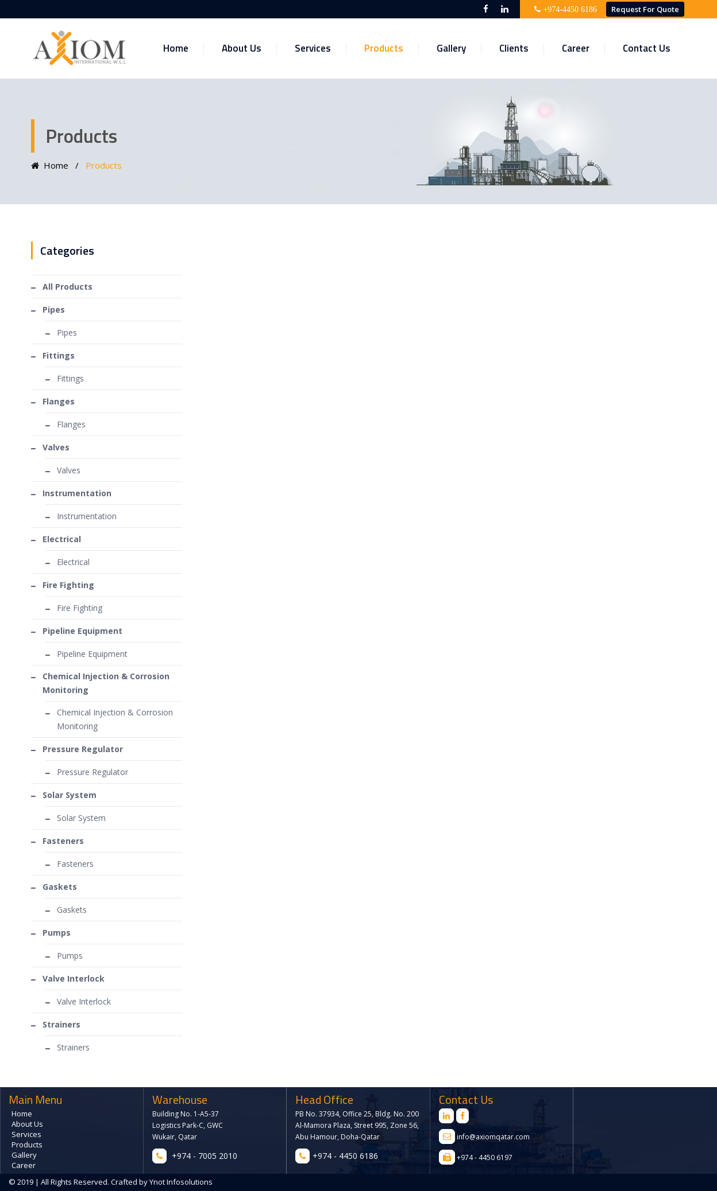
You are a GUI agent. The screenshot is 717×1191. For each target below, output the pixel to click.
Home (175, 48)
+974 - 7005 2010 (204, 1155)
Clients (514, 48)
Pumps (70, 955)
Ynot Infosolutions (180, 1182)
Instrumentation (87, 516)
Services (313, 48)
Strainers (73, 1047)
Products (383, 48)
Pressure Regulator (92, 771)
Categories (67, 250)
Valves (68, 470)
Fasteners (75, 863)
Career (575, 48)
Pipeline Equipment (92, 653)
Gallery (451, 48)
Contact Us (646, 48)
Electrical (73, 561)
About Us (241, 48)
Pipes (67, 332)
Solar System (81, 817)
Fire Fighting (79, 607)
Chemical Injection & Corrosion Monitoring (115, 719)
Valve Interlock (84, 1001)
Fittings (70, 378)
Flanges (71, 424)
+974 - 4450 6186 (345, 1155)
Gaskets (72, 909)
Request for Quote (645, 9)
